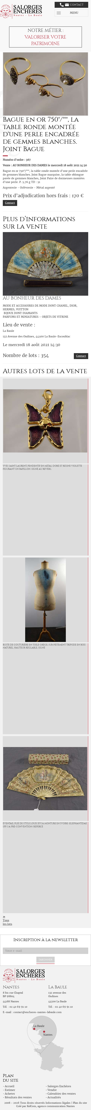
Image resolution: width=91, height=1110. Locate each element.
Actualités (54, 1097)
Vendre (52, 1090)
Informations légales (58, 1102)
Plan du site (80, 1102)
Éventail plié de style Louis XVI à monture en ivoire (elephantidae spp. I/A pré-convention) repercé (45, 825)
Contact (72, 5)
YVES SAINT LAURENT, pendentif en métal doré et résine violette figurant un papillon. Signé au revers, (42, 467)
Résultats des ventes (18, 1097)
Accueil (9, 1086)
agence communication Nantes (56, 1106)
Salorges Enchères (59, 1086)
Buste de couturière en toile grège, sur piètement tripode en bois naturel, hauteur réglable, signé (44, 646)
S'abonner (45, 959)
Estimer (10, 1090)
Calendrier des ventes (62, 1093)
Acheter (10, 1093)
